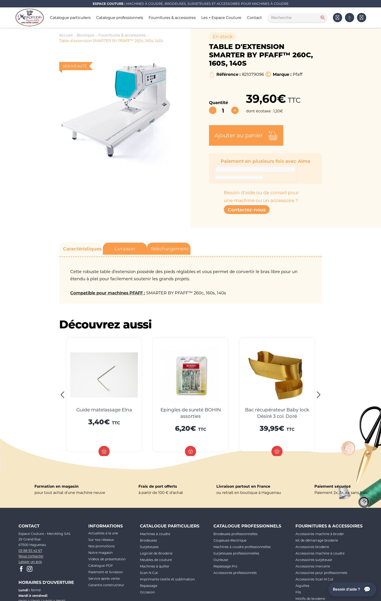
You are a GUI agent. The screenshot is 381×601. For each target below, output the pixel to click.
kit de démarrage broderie (316, 540)
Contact (254, 17)
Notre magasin (100, 552)
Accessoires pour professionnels (321, 572)
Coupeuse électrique (229, 540)
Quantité (218, 102)
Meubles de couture (156, 560)
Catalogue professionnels (119, 17)
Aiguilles (302, 585)
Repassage (148, 585)
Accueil (66, 35)
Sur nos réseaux (101, 539)
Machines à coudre (155, 534)
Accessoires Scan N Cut (314, 579)
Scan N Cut (149, 572)
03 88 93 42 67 (30, 550)
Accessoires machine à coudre (319, 553)
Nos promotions (101, 546)
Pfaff (297, 74)
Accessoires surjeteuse (313, 560)
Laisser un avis (30, 561)
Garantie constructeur (106, 585)
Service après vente (104, 578)
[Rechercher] (322, 17)
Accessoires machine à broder (319, 534)
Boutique (85, 35)
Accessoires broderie (312, 547)
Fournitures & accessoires (172, 17)
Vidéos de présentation (107, 559)
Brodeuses (148, 540)
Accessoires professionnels (235, 572)
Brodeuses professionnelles (235, 534)
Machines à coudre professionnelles (242, 547)
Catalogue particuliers (70, 17)
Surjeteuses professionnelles (236, 553)
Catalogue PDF (100, 565)
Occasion (147, 592)
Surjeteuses (149, 547)
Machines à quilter (154, 566)
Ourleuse (220, 560)
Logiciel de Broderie (156, 553)
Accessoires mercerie (312, 566)
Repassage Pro (225, 566)
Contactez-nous (247, 209)
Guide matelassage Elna (104, 410)
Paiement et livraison (105, 572)
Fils (298, 592)
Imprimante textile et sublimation (167, 579)
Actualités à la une (103, 533)
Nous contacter (30, 556)
